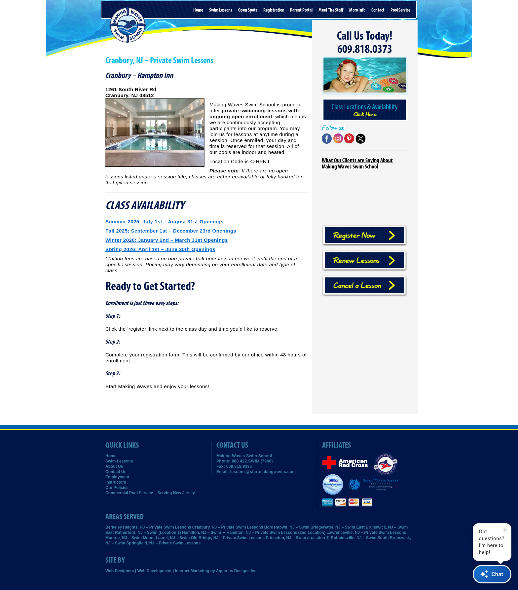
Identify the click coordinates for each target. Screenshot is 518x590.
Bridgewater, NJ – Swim (333, 527)
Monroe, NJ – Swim (123, 537)
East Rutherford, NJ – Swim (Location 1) (143, 532)
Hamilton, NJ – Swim (203, 532)
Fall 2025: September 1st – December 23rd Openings (170, 231)
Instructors (115, 482)
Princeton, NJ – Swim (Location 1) (298, 537)
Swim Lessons (220, 10)
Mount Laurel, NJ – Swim (166, 537)
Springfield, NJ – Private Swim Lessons (163, 543)
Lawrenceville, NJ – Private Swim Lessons (366, 532)
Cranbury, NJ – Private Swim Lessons (227, 527)
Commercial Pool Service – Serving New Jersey (150, 493)
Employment (117, 477)
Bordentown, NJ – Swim (287, 527)
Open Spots (247, 10)
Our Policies (117, 487)
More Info (357, 10)
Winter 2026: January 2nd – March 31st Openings (166, 240)
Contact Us (115, 471)
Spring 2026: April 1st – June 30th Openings (160, 249)
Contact (378, 10)
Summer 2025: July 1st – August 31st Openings (164, 221)
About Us (114, 466)
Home (198, 10)
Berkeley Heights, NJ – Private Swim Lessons (148, 527)
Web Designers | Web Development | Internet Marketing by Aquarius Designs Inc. (181, 571)
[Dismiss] (505, 529)
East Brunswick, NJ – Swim (382, 527)
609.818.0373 (364, 49)
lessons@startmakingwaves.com (263, 471)
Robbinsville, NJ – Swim (353, 537)
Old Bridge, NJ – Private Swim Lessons (228, 537)
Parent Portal (301, 10)
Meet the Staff (330, 10)
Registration (273, 10)
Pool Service (400, 10)
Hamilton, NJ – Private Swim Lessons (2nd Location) (276, 532)
